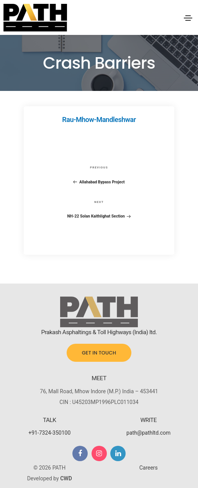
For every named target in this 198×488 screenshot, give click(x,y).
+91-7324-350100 (49, 433)
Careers (148, 468)
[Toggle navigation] (188, 18)
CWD (66, 478)
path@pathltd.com (148, 433)
